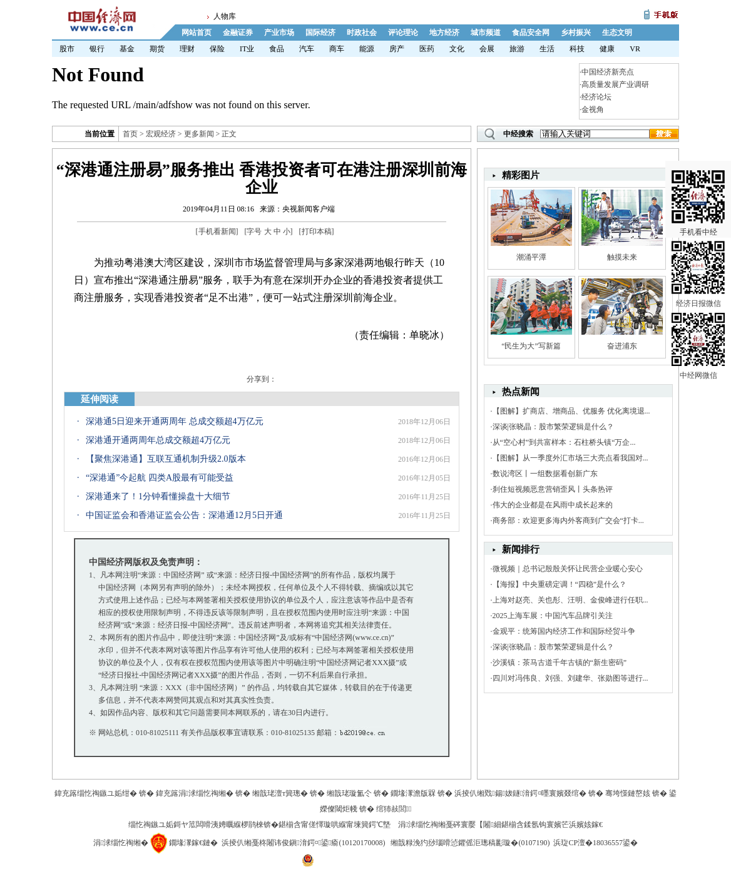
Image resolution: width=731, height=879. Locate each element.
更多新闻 (199, 134)
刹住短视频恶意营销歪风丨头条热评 (553, 489)
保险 (217, 48)
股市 (66, 48)
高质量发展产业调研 (615, 84)
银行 (97, 48)
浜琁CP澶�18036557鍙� (595, 842)
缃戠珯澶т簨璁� (280, 793)
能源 (366, 48)
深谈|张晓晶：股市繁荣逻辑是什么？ (553, 426)
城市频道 (486, 32)
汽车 (306, 48)
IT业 (247, 48)
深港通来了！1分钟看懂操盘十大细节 (158, 496)
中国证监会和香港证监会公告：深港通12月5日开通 (184, 515)
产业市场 (279, 32)
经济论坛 (596, 97)
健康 (607, 48)
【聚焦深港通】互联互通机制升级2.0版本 (166, 459)
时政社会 (362, 32)
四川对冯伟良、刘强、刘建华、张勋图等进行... (570, 678)
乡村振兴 (576, 32)
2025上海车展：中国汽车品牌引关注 (553, 615)
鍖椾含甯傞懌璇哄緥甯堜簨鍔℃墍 (335, 824)
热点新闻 (520, 392)
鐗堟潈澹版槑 (413, 793)
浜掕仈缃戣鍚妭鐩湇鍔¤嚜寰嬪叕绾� (520, 793)
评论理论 (403, 32)
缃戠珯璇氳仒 (349, 793)
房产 (396, 48)
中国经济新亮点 (607, 72)
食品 (276, 48)
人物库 (224, 16)
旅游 (516, 48)
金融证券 (238, 32)
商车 (336, 48)
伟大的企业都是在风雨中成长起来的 (553, 504)
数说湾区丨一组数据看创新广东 (545, 473)
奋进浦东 (622, 346)
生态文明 (617, 32)
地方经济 (444, 32)
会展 (486, 48)
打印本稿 (317, 231)
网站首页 (196, 32)
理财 (187, 48)
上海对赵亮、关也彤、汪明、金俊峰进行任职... (570, 600)
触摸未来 (622, 257)
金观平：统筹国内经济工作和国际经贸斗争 (564, 631)
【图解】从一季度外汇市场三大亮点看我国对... (570, 458)
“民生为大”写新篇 (531, 346)
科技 (577, 48)
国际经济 (320, 32)
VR (635, 48)
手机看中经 (698, 188)
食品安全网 (531, 32)
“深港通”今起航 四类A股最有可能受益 (159, 477)
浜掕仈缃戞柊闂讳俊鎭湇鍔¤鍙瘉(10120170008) (303, 842)
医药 (426, 48)
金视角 (592, 109)
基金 (127, 48)
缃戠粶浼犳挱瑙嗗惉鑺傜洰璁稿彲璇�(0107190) (470, 842)
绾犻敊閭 (394, 809)
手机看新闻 (217, 231)
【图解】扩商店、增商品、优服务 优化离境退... (571, 411)
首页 (130, 134)
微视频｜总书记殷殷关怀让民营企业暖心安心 (568, 568)
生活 (547, 48)
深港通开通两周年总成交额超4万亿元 (158, 440)
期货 (157, 48)
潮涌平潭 (531, 257)
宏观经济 (161, 134)
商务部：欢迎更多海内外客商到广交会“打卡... (568, 520)
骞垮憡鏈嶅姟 (627, 793)
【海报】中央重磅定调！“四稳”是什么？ (560, 584)
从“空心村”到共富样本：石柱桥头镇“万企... (564, 442)
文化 (456, 48)
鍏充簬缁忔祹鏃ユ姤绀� (95, 793)
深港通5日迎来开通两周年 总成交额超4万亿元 (174, 421)
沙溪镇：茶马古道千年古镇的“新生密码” (560, 662)
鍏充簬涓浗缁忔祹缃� (194, 793)
